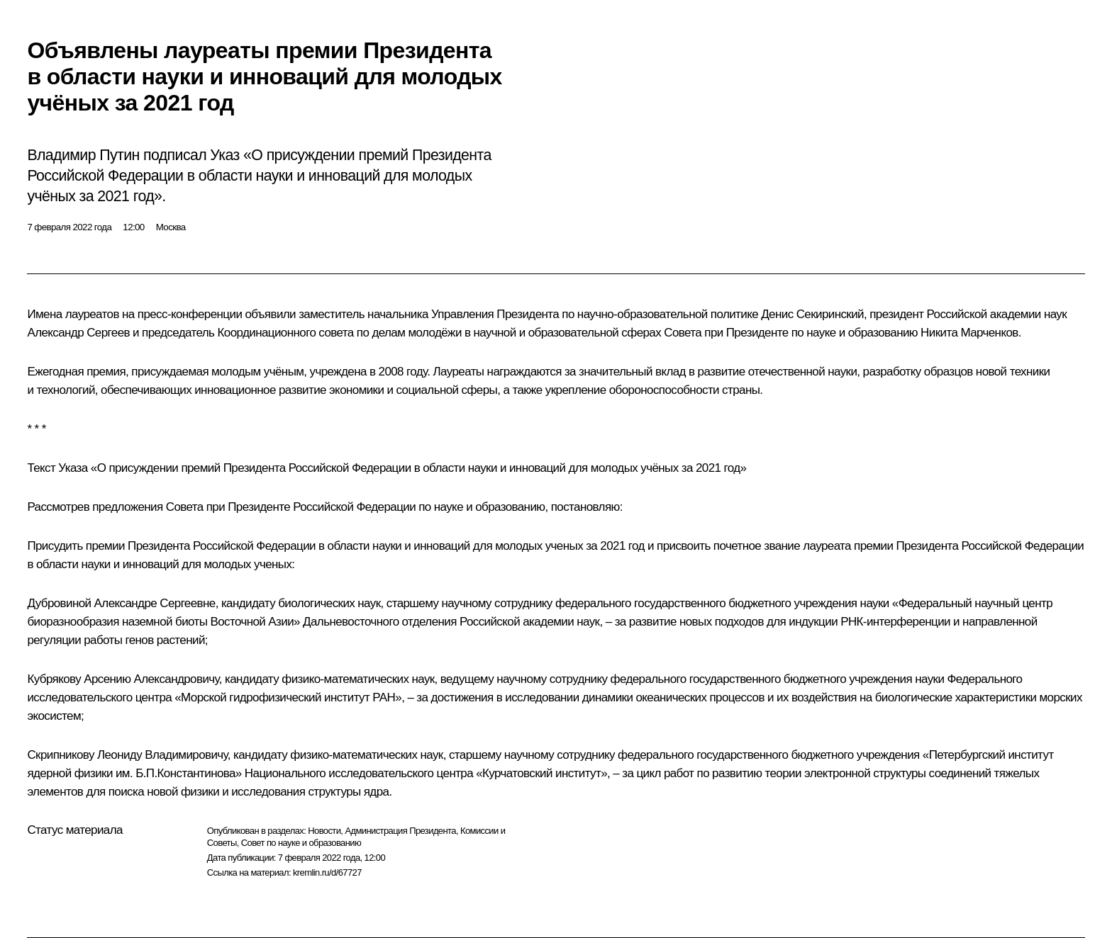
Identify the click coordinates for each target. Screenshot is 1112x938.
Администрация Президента (400, 830)
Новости (324, 830)
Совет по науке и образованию (301, 842)
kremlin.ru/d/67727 (327, 872)
